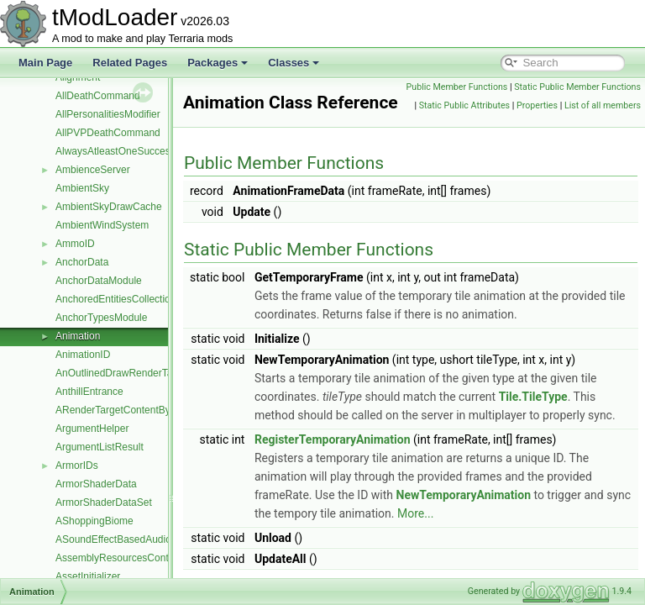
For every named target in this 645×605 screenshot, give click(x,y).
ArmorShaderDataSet (103, 502)
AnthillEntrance (89, 391)
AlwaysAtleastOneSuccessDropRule (136, 151)
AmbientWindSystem (102, 225)
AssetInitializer (87, 576)
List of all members (602, 142)
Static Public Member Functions (573, 105)
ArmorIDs (76, 465)
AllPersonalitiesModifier (107, 114)
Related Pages (129, 62)
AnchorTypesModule (101, 318)
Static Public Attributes (542, 123)
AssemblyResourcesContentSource (134, 558)
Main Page (45, 62)
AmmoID (75, 244)
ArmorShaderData (96, 484)
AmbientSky (82, 188)
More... (557, 555)
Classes (293, 62)
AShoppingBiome (94, 521)
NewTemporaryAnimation (553, 537)
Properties (616, 123)
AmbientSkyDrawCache (108, 207)
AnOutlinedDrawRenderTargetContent (140, 373)
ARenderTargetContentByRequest (131, 410)
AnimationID (82, 354)
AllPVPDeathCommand (107, 133)
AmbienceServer (92, 170)
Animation (77, 336)
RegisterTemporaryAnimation (374, 481)
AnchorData (81, 262)
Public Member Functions (586, 87)
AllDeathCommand (97, 96)
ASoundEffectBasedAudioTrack (125, 539)
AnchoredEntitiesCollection (115, 299)
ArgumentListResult (99, 447)
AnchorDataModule (98, 281)
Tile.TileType (593, 420)
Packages (217, 62)
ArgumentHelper (91, 428)
